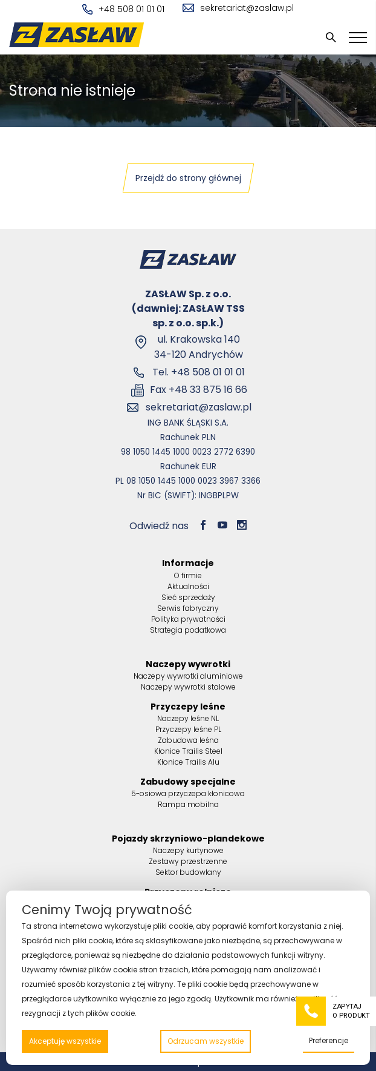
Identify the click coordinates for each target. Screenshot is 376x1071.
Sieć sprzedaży (188, 597)
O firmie (188, 575)
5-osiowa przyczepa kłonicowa (188, 793)
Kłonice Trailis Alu (188, 762)
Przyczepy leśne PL (188, 729)
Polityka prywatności (188, 619)
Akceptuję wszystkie (65, 1041)
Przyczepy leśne (188, 706)
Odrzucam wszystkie (205, 1041)
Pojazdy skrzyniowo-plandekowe (188, 838)
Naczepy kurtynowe (188, 850)
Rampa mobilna (188, 804)
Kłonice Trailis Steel (188, 751)
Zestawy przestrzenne (188, 861)
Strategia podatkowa (188, 630)
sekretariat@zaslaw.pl (238, 8)
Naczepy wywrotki (188, 664)
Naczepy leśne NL (188, 718)
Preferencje (328, 1040)
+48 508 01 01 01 (123, 9)
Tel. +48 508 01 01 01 (198, 372)
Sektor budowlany (188, 872)
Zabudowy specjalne (188, 782)
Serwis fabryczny (188, 608)
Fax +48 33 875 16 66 (198, 390)
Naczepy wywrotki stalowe (188, 687)
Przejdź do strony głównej (188, 178)
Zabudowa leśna (188, 740)
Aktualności (188, 586)
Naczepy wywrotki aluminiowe (188, 676)
